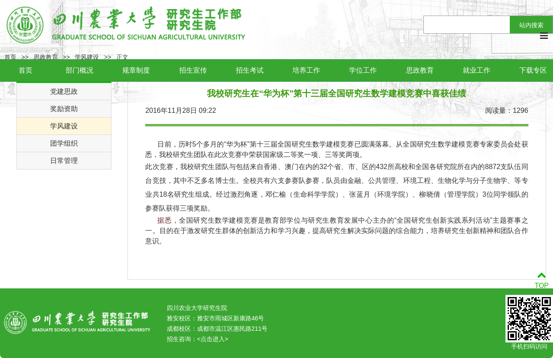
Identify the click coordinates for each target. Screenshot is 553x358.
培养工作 (306, 70)
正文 (122, 57)
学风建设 (87, 57)
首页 (25, 70)
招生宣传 (193, 70)
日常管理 (64, 160)
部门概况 (79, 70)
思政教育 (420, 70)
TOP (541, 280)
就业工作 (476, 70)
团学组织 (64, 143)
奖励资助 (64, 108)
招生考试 (250, 70)
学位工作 (363, 70)
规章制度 (136, 70)
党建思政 (64, 91)
